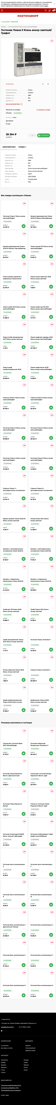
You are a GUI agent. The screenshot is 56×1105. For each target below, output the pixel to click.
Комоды (26, 1060)
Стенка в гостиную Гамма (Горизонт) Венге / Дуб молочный (39, 806)
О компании (4, 1045)
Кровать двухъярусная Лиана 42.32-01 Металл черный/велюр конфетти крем (14, 248)
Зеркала (26, 1065)
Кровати (3, 1065)
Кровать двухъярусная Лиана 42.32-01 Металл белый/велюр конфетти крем (41, 218)
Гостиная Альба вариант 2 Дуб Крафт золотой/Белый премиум (41, 836)
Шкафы (3, 1062)
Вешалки (4, 1067)
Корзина (28, 1045)
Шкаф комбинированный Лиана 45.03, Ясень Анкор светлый (12, 702)
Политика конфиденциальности (11, 1085)
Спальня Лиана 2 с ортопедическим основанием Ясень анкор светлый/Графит (41, 490)
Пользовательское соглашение (10, 1090)
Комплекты (4, 1060)
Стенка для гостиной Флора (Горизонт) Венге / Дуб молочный (40, 776)
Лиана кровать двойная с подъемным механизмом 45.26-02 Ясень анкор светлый (14, 279)
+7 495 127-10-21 (5, 1019)
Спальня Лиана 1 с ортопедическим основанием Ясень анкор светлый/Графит (14, 490)
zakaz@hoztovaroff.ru (7, 1027)
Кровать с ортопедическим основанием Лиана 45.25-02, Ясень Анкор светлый (40, 551)
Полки (26, 1067)
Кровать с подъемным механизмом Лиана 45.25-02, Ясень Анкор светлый (40, 581)
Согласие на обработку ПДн (10, 1088)
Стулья (3, 1072)
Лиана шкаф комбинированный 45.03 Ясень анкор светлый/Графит (13, 369)
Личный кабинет (30, 1048)
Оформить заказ (30, 1050)
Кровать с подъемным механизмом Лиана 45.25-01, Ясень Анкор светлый (13, 581)
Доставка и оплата (6, 1048)
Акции (26, 1070)
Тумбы (26, 1062)
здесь (46, 6)
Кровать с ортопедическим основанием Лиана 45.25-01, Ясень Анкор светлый (13, 551)
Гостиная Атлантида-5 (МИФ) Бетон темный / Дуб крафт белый (13, 836)
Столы (3, 1070)
